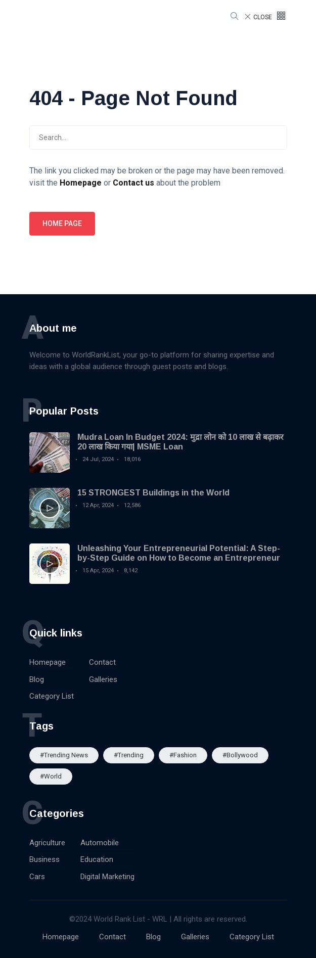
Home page (62, 223)
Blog (36, 679)
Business (44, 859)
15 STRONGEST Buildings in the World (153, 492)
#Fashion (183, 755)
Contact (102, 662)
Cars (37, 876)
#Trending (129, 755)
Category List (51, 696)
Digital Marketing (107, 876)
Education (96, 859)
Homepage (47, 662)
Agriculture (47, 842)
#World (51, 776)
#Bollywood (240, 755)
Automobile (99, 842)
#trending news (64, 755)
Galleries (103, 679)
